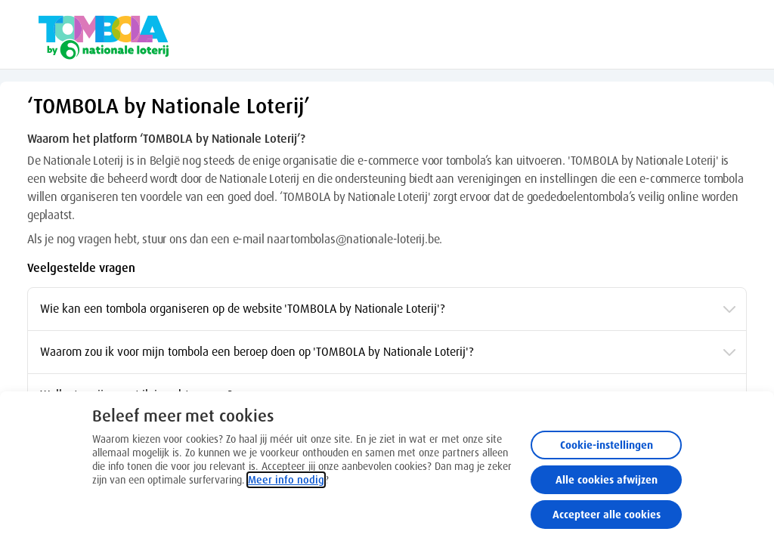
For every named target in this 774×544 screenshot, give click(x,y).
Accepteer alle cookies (607, 514)
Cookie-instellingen (606, 445)
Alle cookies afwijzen (607, 480)
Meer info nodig (286, 480)
